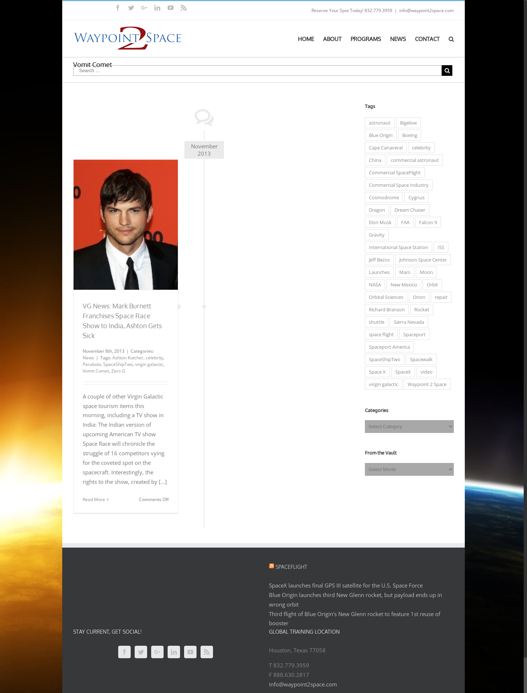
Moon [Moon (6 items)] (424, 272)
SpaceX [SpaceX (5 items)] (401, 371)
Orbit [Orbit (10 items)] (430, 284)
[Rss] (205, 652)
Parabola (90, 364)
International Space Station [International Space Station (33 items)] (396, 247)
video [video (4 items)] (425, 371)
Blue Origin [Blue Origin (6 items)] (379, 135)
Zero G (117, 371)
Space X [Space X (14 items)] (375, 371)
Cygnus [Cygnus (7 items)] (415, 197)
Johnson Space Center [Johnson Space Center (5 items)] (421, 259)
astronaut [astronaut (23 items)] (378, 122)
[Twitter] (139, 652)
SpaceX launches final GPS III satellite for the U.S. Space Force (344, 585)
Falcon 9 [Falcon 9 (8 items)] (426, 222)
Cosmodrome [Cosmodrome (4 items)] (382, 197)
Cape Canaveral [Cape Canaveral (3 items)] (384, 147)
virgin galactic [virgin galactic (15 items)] (381, 384)
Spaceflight (290, 567)
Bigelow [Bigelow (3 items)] (406, 122)
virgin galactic (148, 364)
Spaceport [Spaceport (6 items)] (412, 334)
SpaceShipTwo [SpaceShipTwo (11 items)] (383, 359)
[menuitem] (309, 38)
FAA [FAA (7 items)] (403, 222)
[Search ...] (256, 70)
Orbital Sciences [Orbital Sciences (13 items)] (384, 297)
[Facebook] (123, 652)
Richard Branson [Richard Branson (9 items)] (385, 309)
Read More (92, 499)
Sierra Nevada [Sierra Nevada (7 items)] (407, 322)
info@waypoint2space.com (425, 10)
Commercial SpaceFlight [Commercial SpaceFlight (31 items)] (393, 172)
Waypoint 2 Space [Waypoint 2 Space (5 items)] (425, 384)
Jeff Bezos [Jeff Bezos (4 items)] (377, 259)
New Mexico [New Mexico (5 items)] (402, 284)
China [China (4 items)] (373, 160)
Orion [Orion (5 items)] (417, 297)
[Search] (449, 38)
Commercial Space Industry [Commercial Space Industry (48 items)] (397, 185)
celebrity (153, 358)
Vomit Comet (94, 371)
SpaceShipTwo (116, 364)
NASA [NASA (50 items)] (373, 284)
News (87, 358)
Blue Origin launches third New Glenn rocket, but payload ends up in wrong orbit (354, 599)
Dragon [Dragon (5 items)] (375, 210)
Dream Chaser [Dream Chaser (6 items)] (408, 210)
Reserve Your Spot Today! (336, 10)
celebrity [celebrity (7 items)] (419, 147)
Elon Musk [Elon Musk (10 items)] (378, 222)
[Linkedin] (172, 652)
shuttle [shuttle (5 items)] (374, 322)
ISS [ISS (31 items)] (439, 247)
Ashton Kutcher (126, 358)
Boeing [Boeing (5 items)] (407, 135)
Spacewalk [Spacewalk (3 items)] (419, 359)
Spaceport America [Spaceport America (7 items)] (387, 347)
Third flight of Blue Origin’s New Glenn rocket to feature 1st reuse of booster (353, 618)
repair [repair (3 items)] (439, 297)
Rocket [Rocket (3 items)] (419, 309)
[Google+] (156, 652)
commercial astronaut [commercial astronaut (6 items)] (413, 160)
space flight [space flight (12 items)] (379, 334)
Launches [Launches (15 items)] (377, 272)
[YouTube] (189, 652)
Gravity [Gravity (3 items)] (375, 234)
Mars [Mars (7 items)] (402, 272)
